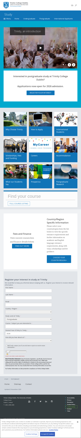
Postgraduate (44, 19)
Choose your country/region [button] (58, 259)
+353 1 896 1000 (9, 405)
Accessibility (71, 397)
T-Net (68, 411)
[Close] (77, 422)
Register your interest (40, 92)
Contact (28, 384)
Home (16, 19)
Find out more (22, 246)
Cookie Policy (71, 404)
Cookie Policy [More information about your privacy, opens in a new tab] (53, 430)
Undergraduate (29, 19)
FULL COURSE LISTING (19, 203)
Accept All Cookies (47, 434)
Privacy (69, 400)
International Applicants (63, 19)
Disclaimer (70, 402)
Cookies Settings (71, 406)
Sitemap (16, 384)
